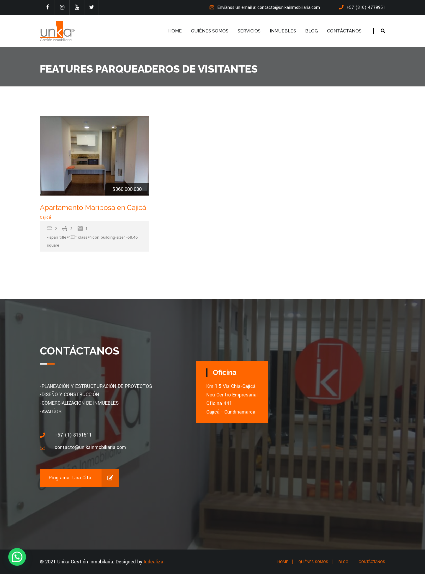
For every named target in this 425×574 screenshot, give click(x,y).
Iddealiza (153, 561)
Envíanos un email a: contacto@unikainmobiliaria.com (265, 7)
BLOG (311, 31)
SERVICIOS (249, 31)
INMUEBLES (283, 31)
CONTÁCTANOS (344, 31)
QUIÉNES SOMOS (209, 31)
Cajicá (45, 217)
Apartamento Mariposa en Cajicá (93, 207)
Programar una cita (84, 478)
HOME (175, 31)
